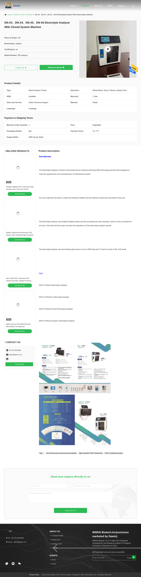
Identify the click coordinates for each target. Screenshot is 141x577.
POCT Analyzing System (114, 453)
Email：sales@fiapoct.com (16, 542)
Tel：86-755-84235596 (15, 538)
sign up (129, 558)
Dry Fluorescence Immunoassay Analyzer (61, 453)
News (110, 6)
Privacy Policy (34, 575)
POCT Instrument (27, 15)
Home (73, 6)
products (16, 15)
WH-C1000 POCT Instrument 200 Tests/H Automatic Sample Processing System (19, 280)
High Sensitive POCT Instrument (91, 453)
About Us (98, 6)
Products (85, 6)
